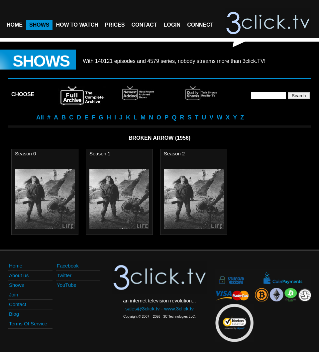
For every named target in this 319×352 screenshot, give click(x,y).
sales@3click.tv (142, 308)
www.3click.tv (179, 308)
